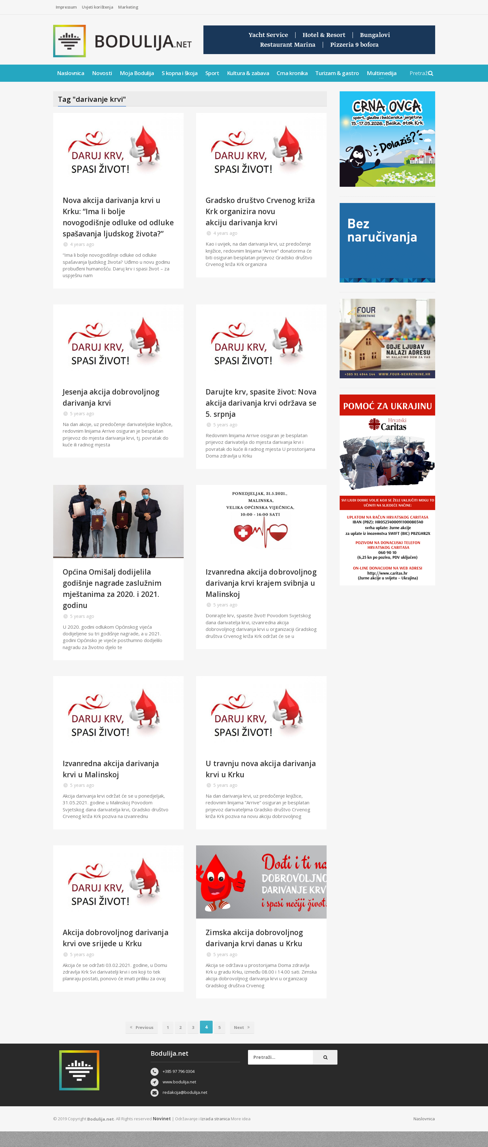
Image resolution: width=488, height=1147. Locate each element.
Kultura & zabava (248, 73)
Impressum (66, 7)
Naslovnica (70, 73)
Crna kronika (292, 73)
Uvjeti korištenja (97, 7)
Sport (212, 73)
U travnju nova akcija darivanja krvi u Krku (247, 779)
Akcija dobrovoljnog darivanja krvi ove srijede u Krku (115, 954)
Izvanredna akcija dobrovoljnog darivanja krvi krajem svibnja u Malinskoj (260, 594)
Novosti (102, 73)
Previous (137, 1042)
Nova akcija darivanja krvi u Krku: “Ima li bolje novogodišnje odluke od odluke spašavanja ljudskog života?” (117, 222)
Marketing (128, 7)
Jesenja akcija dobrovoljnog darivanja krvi (116, 408)
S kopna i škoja (180, 73)
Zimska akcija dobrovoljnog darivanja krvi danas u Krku (260, 948)
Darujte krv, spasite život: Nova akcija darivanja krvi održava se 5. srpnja (257, 413)
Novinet (161, 1134)
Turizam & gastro (337, 73)
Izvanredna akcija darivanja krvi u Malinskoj (117, 779)
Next (245, 1042)
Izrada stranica (215, 1134)
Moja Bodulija (137, 73)
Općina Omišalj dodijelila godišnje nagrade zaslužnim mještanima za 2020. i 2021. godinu (118, 599)
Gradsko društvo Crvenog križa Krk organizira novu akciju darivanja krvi (256, 211)
